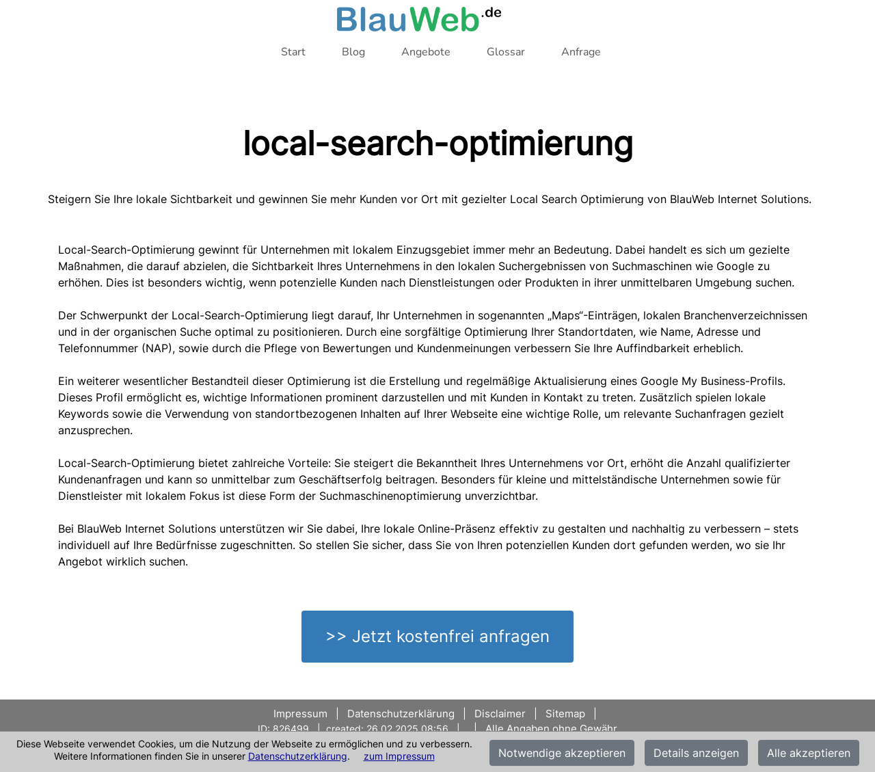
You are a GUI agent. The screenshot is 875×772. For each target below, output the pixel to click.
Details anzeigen (696, 753)
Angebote (425, 51)
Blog (353, 51)
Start (293, 51)
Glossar (506, 51)
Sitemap (565, 713)
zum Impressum (399, 756)
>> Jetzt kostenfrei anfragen (437, 636)
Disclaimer (500, 713)
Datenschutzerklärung (297, 756)
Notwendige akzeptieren (561, 753)
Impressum (301, 713)
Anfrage (581, 51)
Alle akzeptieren (808, 753)
